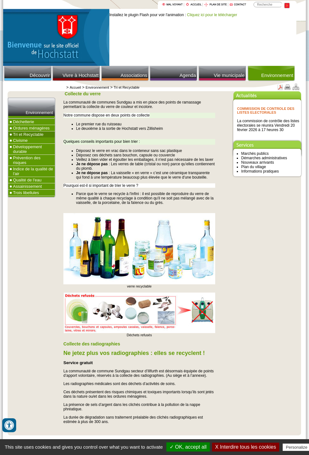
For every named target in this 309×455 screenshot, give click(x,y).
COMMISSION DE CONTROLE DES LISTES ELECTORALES (265, 110)
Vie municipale (229, 75)
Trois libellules (26, 192)
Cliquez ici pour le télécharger (212, 15)
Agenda (188, 75)
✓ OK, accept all (188, 447)
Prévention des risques (27, 160)
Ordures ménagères (31, 128)
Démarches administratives (264, 158)
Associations (134, 75)
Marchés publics (255, 153)
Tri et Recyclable (127, 87)
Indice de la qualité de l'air (33, 171)
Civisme (20, 140)
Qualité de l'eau (27, 180)
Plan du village (253, 167)
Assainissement (27, 186)
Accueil (75, 87)
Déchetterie (23, 121)
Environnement (277, 75)
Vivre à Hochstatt (80, 75)
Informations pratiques (260, 171)
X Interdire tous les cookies (245, 447)
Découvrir (40, 75)
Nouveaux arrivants (257, 162)
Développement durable (27, 149)
